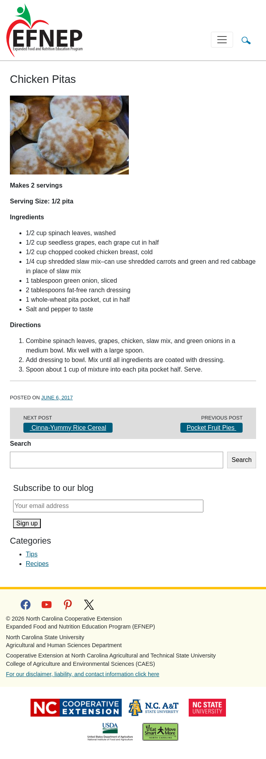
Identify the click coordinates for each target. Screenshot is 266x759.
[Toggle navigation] (222, 40)
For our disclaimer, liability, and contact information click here (82, 674)
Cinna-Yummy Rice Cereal (68, 427)
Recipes (37, 563)
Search (20, 443)
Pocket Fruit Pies (211, 427)
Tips (32, 554)
